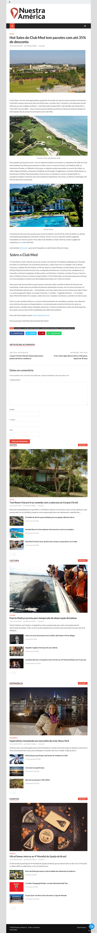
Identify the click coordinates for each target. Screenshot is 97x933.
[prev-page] (11, 554)
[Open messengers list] (91, 926)
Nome (13, 410)
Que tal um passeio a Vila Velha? (37, 780)
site (21, 242)
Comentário (15, 380)
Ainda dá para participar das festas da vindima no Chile (46, 755)
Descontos (24, 248)
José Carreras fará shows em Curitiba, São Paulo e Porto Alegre (50, 635)
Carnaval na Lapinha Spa (34, 768)
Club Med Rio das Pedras (50, 328)
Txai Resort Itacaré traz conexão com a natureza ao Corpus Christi (44, 502)
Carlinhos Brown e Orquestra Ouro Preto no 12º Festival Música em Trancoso (55, 660)
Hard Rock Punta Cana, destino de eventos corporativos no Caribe (51, 541)
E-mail (13, 420)
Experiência (13, 738)
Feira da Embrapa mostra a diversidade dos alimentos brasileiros (50, 871)
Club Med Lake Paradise (31, 328)
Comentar (42, 46)
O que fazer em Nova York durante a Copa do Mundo (46, 895)
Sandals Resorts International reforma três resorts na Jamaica (49, 529)
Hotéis (12, 34)
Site (11, 430)
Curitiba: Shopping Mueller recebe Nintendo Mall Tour (46, 883)
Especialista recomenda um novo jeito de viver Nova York (39, 740)
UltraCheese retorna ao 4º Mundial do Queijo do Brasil (38, 856)
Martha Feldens (32, 46)
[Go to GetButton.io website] (91, 930)
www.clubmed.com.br (41, 315)
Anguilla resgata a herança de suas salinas (41, 648)
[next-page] (14, 554)
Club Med (18, 328)
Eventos (12, 853)
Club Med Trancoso (67, 328)
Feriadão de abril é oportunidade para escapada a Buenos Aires (49, 517)
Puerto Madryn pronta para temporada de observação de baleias (43, 618)
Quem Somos (81, 927)
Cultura (12, 615)
